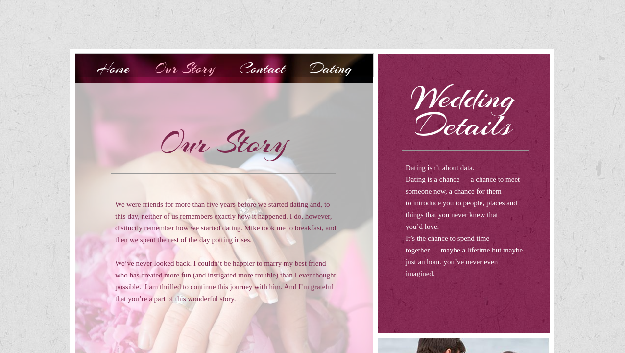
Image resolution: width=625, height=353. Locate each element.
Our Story (184, 68)
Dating (331, 68)
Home (113, 68)
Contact (262, 68)
